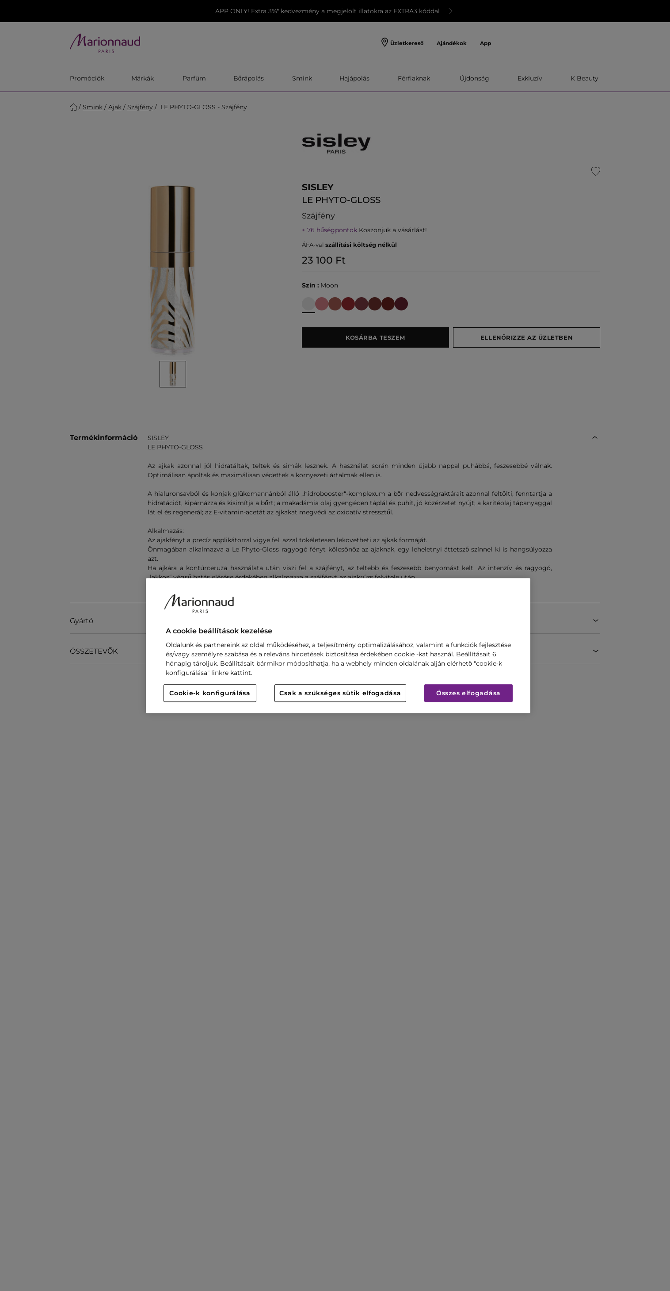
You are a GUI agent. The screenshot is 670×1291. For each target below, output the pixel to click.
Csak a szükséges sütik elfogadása (340, 693)
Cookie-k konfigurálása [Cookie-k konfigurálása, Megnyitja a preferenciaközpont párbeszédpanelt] (209, 693)
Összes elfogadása (468, 693)
